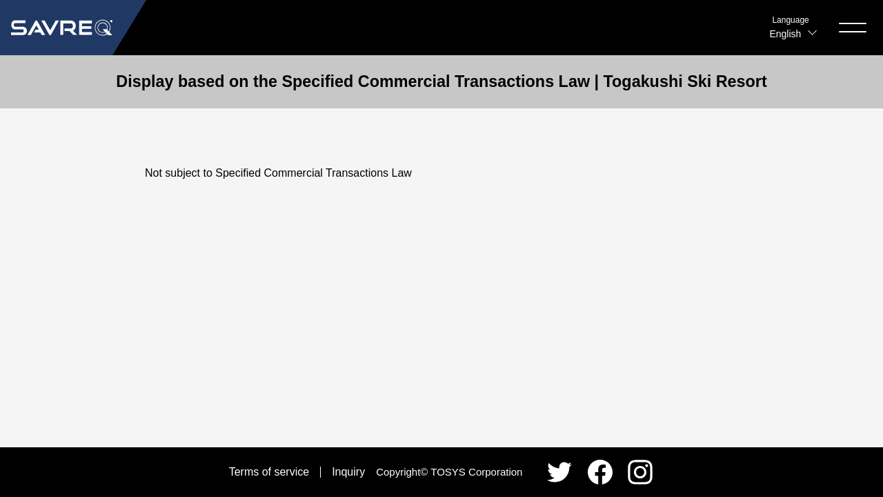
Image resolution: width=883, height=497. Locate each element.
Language (790, 20)
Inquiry (348, 472)
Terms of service (269, 472)
